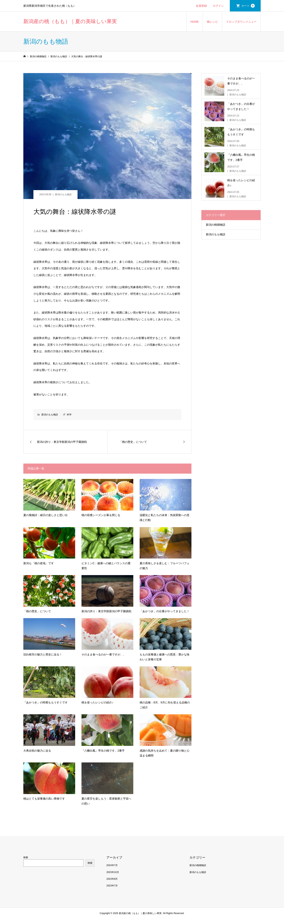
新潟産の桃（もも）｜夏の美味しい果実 (70, 21)
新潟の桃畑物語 (215, 224)
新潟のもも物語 (63, 194)
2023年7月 (112, 885)
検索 (25, 857)
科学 (69, 414)
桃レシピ (212, 21)
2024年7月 (112, 865)
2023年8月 (112, 879)
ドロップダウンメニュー (241, 21)
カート (248, 6)
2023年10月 (112, 872)
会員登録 (201, 5)
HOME (194, 21)
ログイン (218, 5)
